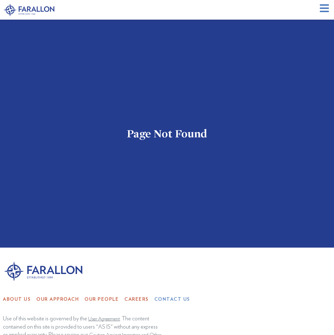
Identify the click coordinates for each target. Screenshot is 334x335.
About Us (17, 299)
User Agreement (104, 318)
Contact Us (172, 299)
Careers (137, 299)
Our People (102, 299)
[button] (325, 10)
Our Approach (57, 299)
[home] (29, 10)
